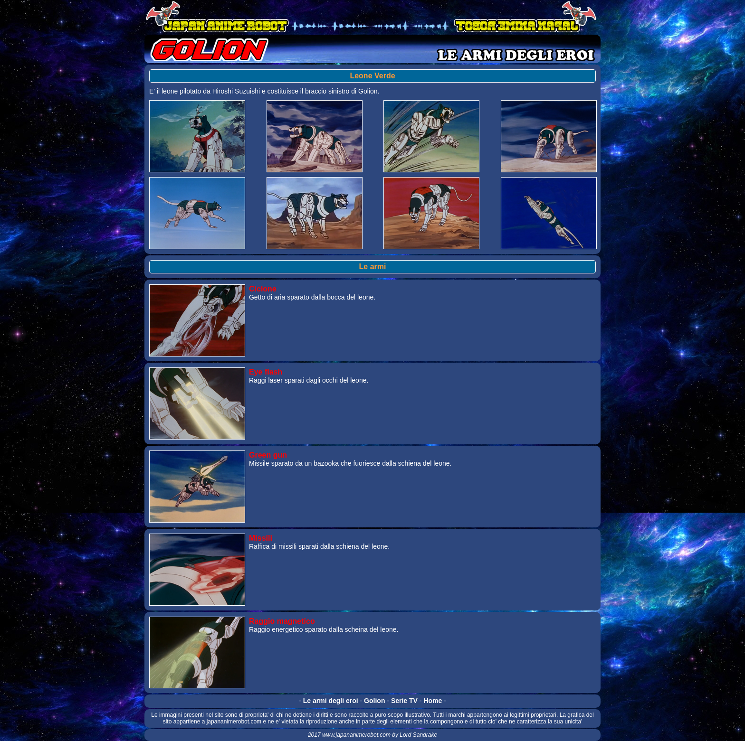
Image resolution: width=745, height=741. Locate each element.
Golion (374, 700)
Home (432, 700)
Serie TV (404, 700)
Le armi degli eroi (330, 700)
